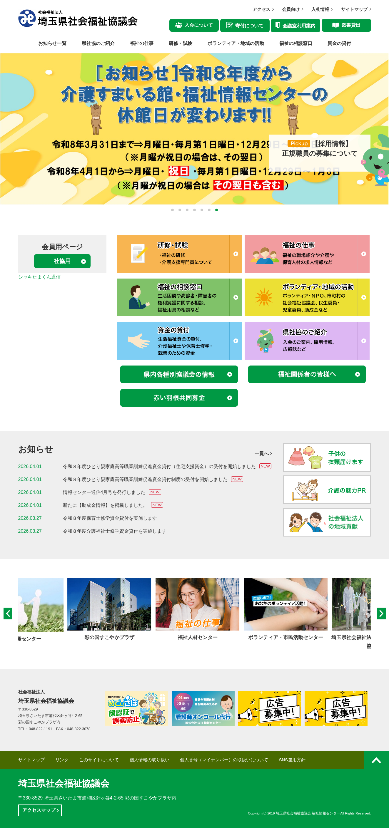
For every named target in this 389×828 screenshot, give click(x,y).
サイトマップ (354, 9)
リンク (62, 759)
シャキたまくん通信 (39, 276)
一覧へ (262, 453)
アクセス (261, 9)
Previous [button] (8, 614)
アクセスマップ (38, 810)
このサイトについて (99, 759)
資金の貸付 (339, 43)
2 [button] (179, 210)
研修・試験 (180, 43)
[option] (194, 129)
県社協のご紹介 (98, 43)
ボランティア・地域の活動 (236, 43)
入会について (199, 25)
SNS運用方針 (292, 759)
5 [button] (202, 210)
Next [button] (381, 614)
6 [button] (209, 210)
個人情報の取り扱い (149, 759)
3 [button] (187, 210)
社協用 (62, 261)
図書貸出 (351, 25)
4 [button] (194, 210)
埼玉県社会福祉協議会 (63, 783)
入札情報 (320, 9)
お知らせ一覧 (52, 43)
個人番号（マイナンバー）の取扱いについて (224, 759)
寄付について (249, 25)
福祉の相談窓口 (295, 43)
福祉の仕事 (141, 43)
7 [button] (216, 210)
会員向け (291, 9)
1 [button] (172, 210)
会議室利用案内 (299, 25)
